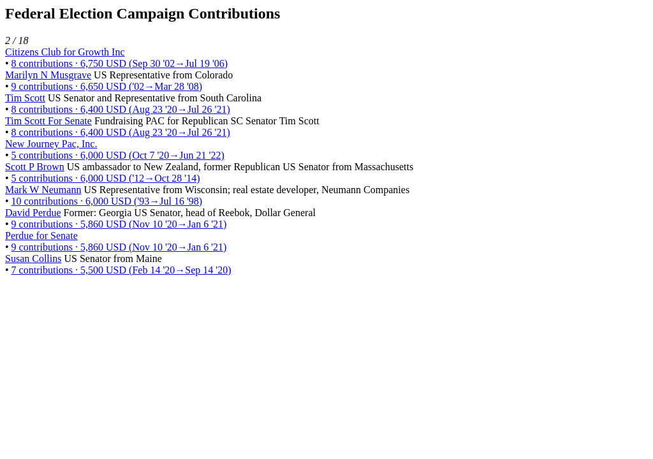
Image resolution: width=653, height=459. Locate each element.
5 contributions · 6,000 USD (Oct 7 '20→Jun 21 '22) (117, 155)
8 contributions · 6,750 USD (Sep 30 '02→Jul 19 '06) (119, 63)
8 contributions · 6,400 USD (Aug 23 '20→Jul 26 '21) (120, 109)
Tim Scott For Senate (48, 120)
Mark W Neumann (43, 189)
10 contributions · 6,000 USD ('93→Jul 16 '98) (107, 201)
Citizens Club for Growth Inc (65, 52)
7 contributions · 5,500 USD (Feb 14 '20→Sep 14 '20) (121, 270)
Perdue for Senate (41, 235)
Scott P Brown (34, 166)
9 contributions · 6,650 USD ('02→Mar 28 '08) (107, 86)
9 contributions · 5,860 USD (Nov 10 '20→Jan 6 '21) (119, 224)
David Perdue (33, 212)
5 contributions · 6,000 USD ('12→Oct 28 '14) (105, 178)
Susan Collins (33, 258)
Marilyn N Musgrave (48, 74)
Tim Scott (25, 97)
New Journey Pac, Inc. (51, 143)
